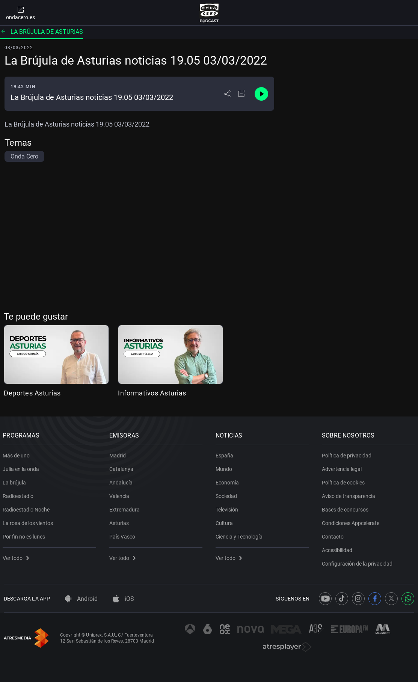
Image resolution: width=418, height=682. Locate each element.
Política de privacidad (348, 454)
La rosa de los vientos (29, 522)
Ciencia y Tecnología (240, 535)
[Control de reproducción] (261, 94)
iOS (123, 598)
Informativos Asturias (152, 393)
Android (81, 598)
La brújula (15, 481)
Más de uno (17, 454)
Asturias (120, 522)
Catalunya (122, 468)
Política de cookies (344, 481)
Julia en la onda (22, 468)
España (225, 454)
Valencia (120, 495)
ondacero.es (20, 12)
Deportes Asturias (32, 393)
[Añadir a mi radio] (242, 93)
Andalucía (121, 481)
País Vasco (123, 535)
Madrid (118, 454)
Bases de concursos (346, 508)
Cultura (225, 522)
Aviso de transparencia (349, 495)
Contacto (334, 535)
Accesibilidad (338, 549)
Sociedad (227, 495)
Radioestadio (19, 495)
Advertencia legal (343, 468)
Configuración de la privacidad (358, 562)
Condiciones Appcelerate (351, 522)
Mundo (225, 468)
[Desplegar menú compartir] (227, 93)
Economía (228, 481)
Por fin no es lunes (25, 535)
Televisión (228, 508)
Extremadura (125, 508)
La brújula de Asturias (41, 31)
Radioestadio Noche (27, 508)
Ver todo (17, 557)
